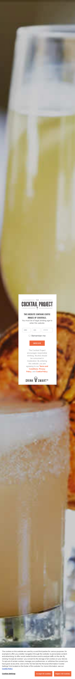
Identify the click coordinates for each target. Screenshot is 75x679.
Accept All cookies (43, 674)
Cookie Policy (42, 371)
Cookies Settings (8, 674)
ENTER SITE (37, 343)
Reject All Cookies (62, 674)
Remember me (38, 335)
